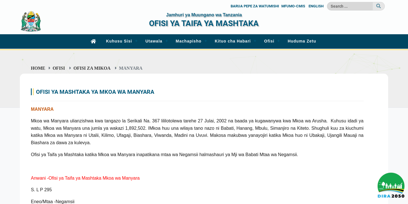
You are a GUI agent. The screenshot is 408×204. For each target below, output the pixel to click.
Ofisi (269, 41)
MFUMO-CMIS (293, 6)
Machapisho (188, 41)
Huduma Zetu (302, 41)
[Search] (350, 6)
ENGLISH (316, 6)
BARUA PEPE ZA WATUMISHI (255, 6)
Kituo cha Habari (233, 41)
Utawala (153, 41)
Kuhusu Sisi (119, 41)
